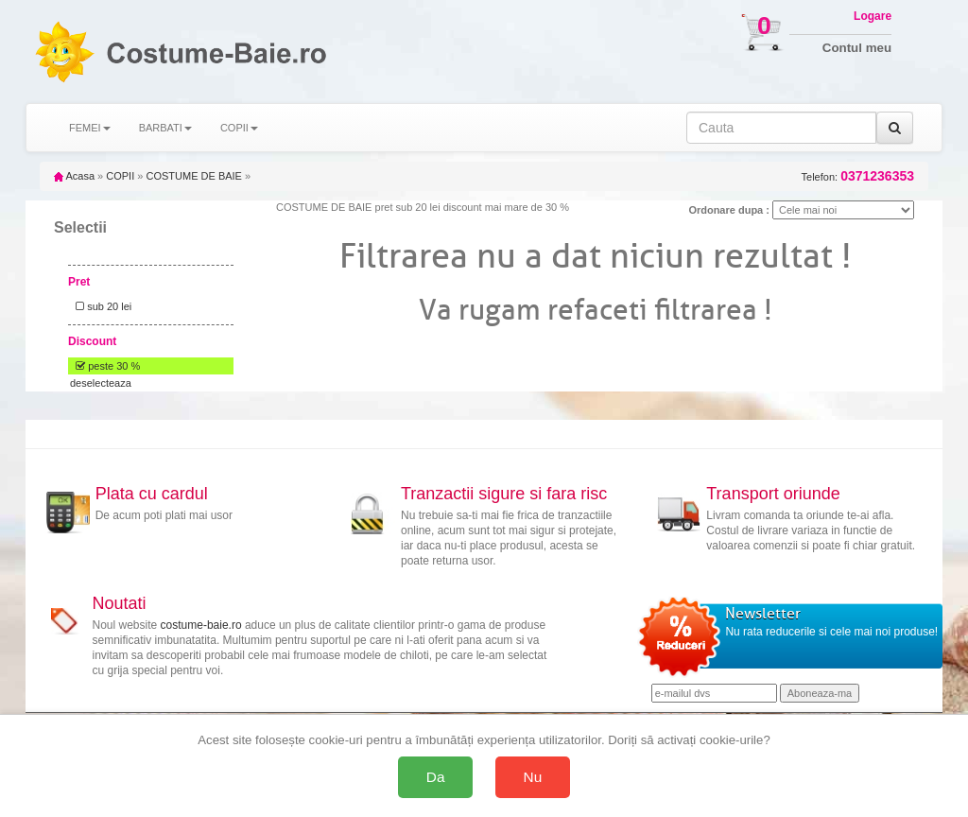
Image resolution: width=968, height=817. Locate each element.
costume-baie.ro (201, 625)
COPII (120, 176)
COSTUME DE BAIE (193, 176)
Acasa (74, 176)
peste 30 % (105, 366)
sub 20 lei (100, 306)
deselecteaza (100, 383)
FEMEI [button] (90, 127)
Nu (533, 777)
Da (435, 777)
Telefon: (858, 176)
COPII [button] (239, 127)
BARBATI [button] (165, 127)
